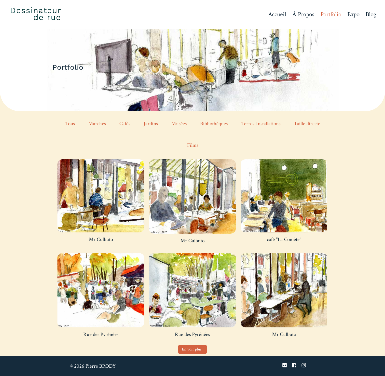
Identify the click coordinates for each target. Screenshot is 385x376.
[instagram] (304, 365)
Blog (371, 14)
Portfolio (330, 14)
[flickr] (286, 365)
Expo (353, 14)
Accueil (277, 14)
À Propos (303, 14)
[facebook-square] (296, 365)
